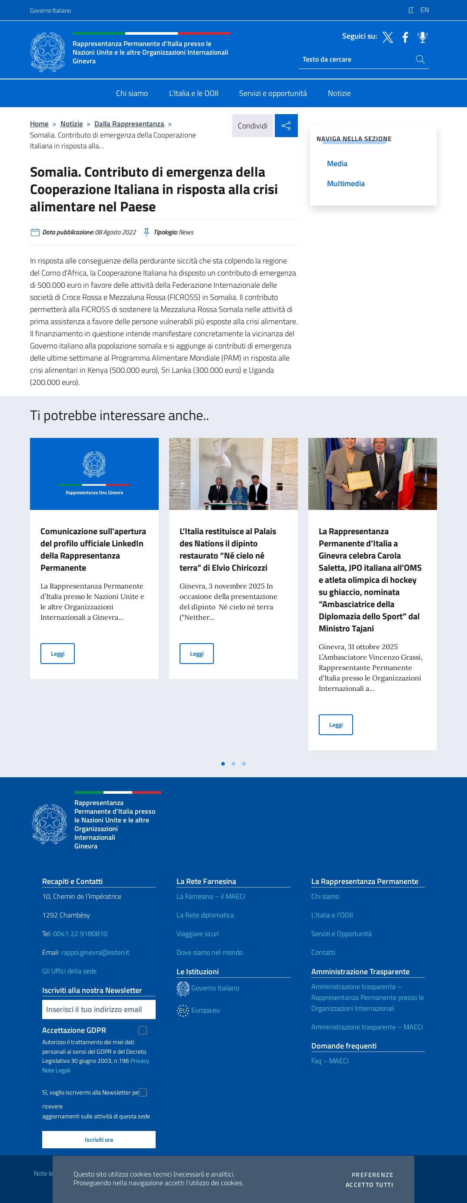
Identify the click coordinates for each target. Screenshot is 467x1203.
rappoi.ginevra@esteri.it (95, 952)
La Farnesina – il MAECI (211, 896)
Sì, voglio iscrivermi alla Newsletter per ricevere (91, 1093)
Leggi (63, 653)
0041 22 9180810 (81, 933)
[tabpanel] (94, 597)
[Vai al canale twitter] (385, 36)
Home (39, 123)
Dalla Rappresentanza (129, 123)
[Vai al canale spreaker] (420, 36)
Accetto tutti (370, 1185)
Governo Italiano (50, 10)
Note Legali (56, 1070)
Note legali (48, 1173)
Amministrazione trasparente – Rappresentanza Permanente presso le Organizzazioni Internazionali (367, 997)
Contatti (323, 952)
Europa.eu (198, 1010)
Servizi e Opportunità (341, 933)
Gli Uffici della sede (69, 971)
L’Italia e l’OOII (332, 915)
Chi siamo (325, 896)
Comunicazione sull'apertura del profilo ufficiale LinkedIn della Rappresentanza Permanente (93, 549)
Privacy (139, 1060)
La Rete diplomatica (205, 915)
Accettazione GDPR (74, 1030)
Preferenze (373, 1175)
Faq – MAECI (330, 1060)
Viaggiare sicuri (198, 933)
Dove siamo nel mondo (210, 952)
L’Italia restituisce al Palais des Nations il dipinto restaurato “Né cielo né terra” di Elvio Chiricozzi (228, 549)
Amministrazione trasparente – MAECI (367, 1027)
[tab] (223, 764)
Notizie (71, 123)
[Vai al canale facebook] (403, 36)
